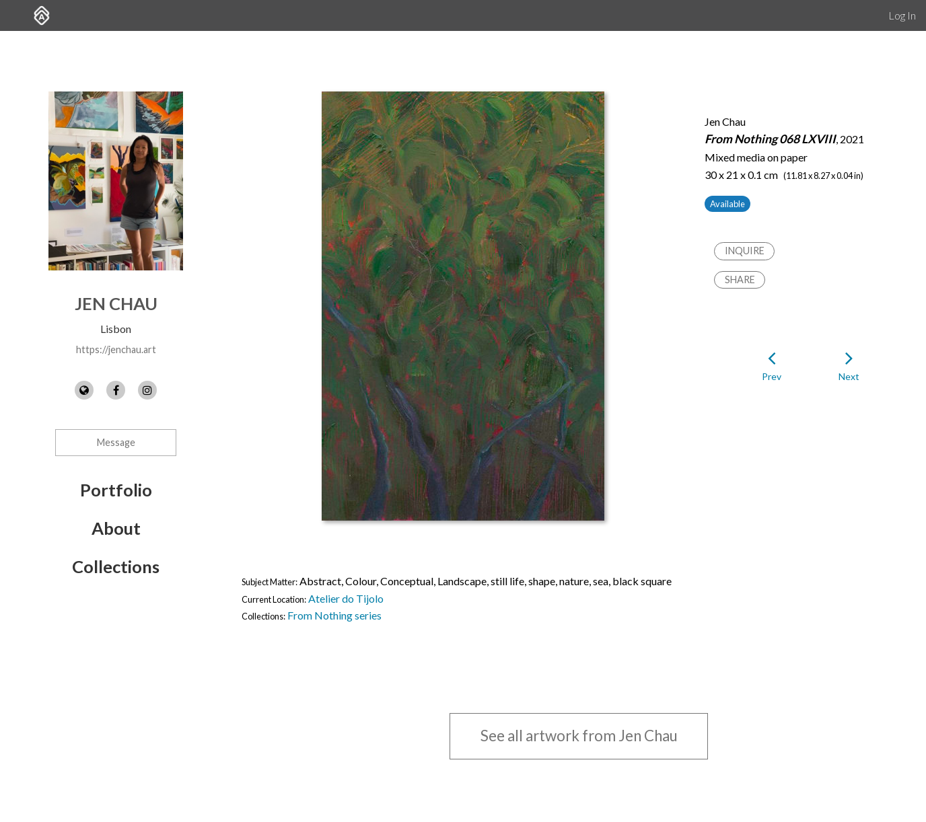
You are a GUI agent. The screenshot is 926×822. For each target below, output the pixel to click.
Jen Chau (116, 303)
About (116, 528)
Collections (115, 566)
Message (116, 442)
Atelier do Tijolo (346, 598)
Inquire (744, 250)
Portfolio (116, 490)
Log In (902, 15)
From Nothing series (334, 615)
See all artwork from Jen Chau (579, 735)
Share (740, 279)
